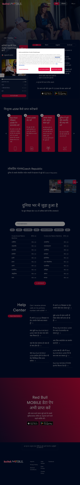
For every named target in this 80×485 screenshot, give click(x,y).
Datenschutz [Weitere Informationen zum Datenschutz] (57, 57)
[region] (40, 61)
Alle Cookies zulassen (56, 69)
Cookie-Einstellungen (23, 69)
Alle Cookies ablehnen (44, 69)
